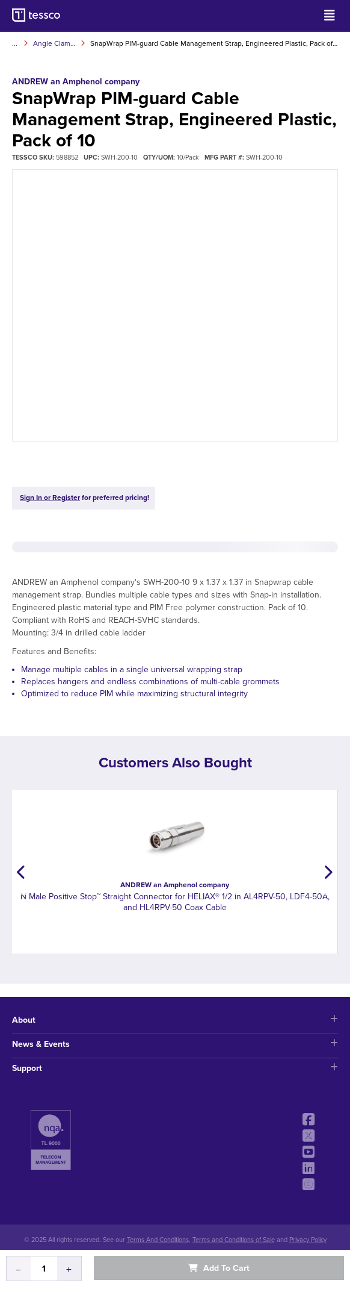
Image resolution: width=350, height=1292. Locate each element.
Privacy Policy (308, 1240)
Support (175, 1068)
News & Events (175, 1044)
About (175, 1020)
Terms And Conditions (158, 1240)
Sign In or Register (50, 497)
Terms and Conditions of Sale (233, 1240)
